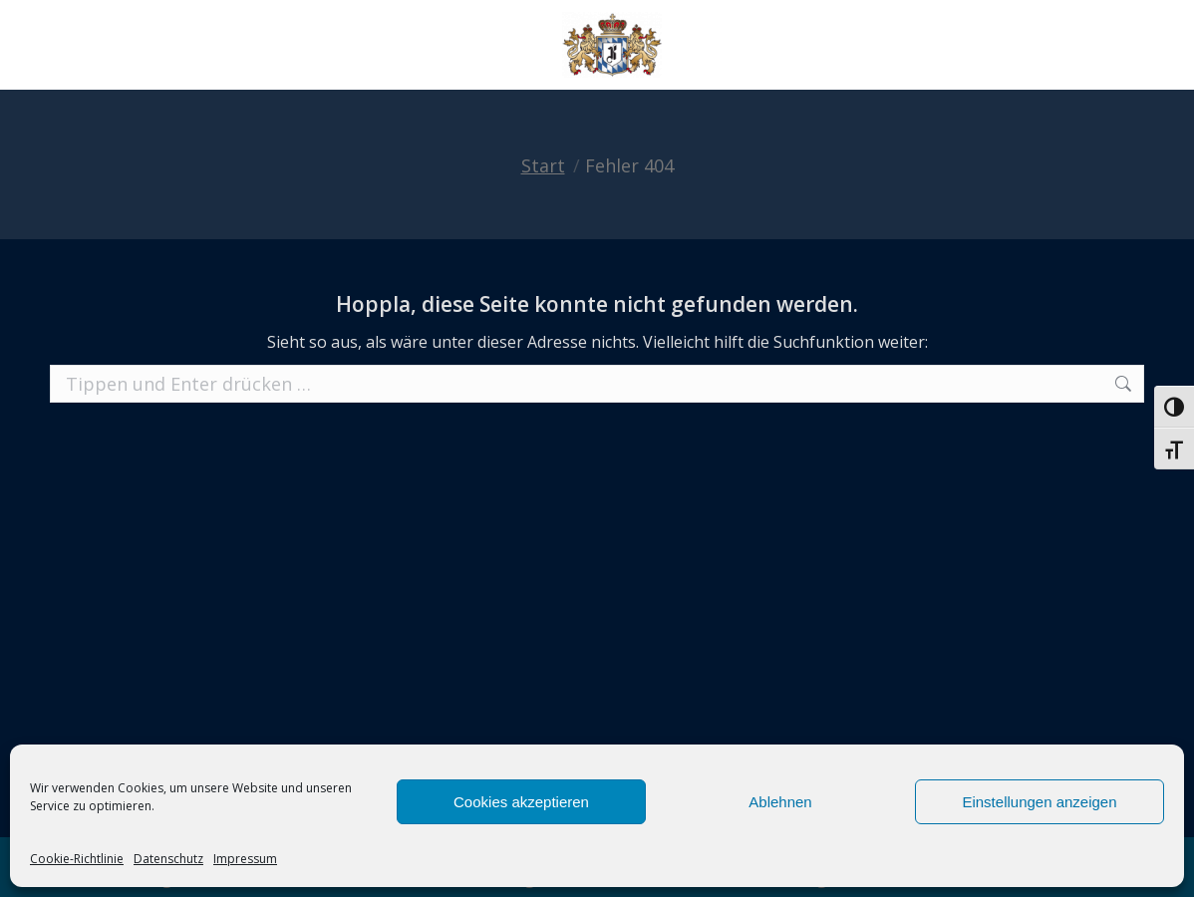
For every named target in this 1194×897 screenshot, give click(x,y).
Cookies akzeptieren (521, 801)
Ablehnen (779, 801)
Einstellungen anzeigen (1039, 801)
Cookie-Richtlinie (77, 858)
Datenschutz (168, 858)
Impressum (245, 858)
